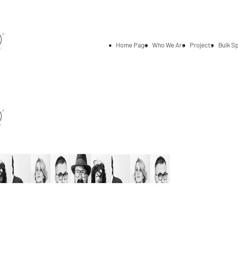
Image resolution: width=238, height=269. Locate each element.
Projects (202, 45)
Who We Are (168, 45)
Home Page (132, 45)
